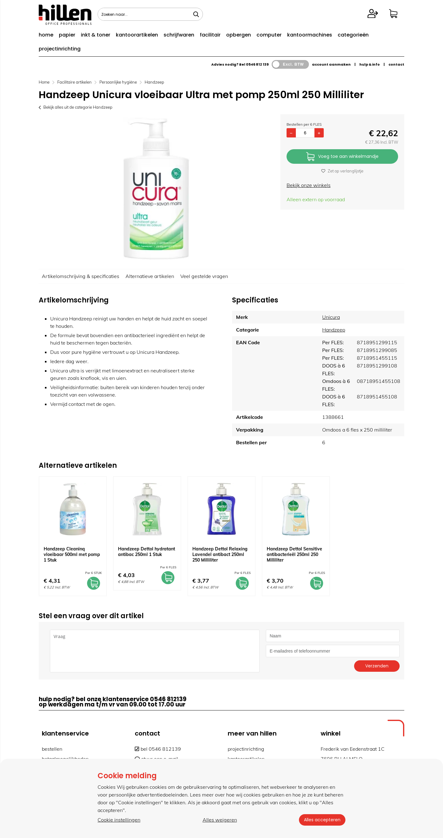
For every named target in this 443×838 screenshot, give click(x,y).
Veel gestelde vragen (204, 276)
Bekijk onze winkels (309, 185)
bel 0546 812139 (158, 749)
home (46, 34)
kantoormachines (309, 34)
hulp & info (369, 64)
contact (396, 64)
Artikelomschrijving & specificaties (80, 276)
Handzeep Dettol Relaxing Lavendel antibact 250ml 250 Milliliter (220, 554)
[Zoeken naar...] (196, 14)
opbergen (238, 34)
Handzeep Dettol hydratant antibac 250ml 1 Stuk (146, 551)
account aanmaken (331, 64)
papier (67, 34)
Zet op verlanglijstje (342, 170)
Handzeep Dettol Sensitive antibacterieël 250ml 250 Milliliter (294, 554)
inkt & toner (95, 34)
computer (269, 34)
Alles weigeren (220, 820)
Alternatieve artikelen (149, 276)
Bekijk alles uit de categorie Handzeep (75, 107)
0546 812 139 (257, 64)
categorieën (353, 34)
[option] (156, 188)
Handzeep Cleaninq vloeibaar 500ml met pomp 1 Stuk (72, 554)
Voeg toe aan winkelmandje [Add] (342, 157)
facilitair (210, 34)
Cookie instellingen (119, 820)
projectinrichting (60, 48)
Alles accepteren (322, 820)
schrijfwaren (179, 34)
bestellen (52, 749)
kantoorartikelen (137, 34)
